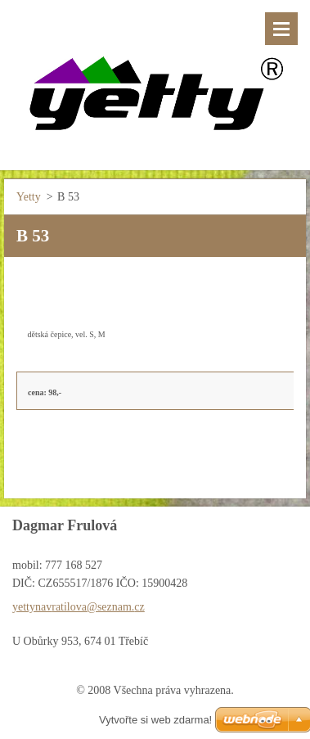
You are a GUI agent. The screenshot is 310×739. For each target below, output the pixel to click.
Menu (281, 28)
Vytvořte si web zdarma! (155, 720)
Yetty (28, 197)
